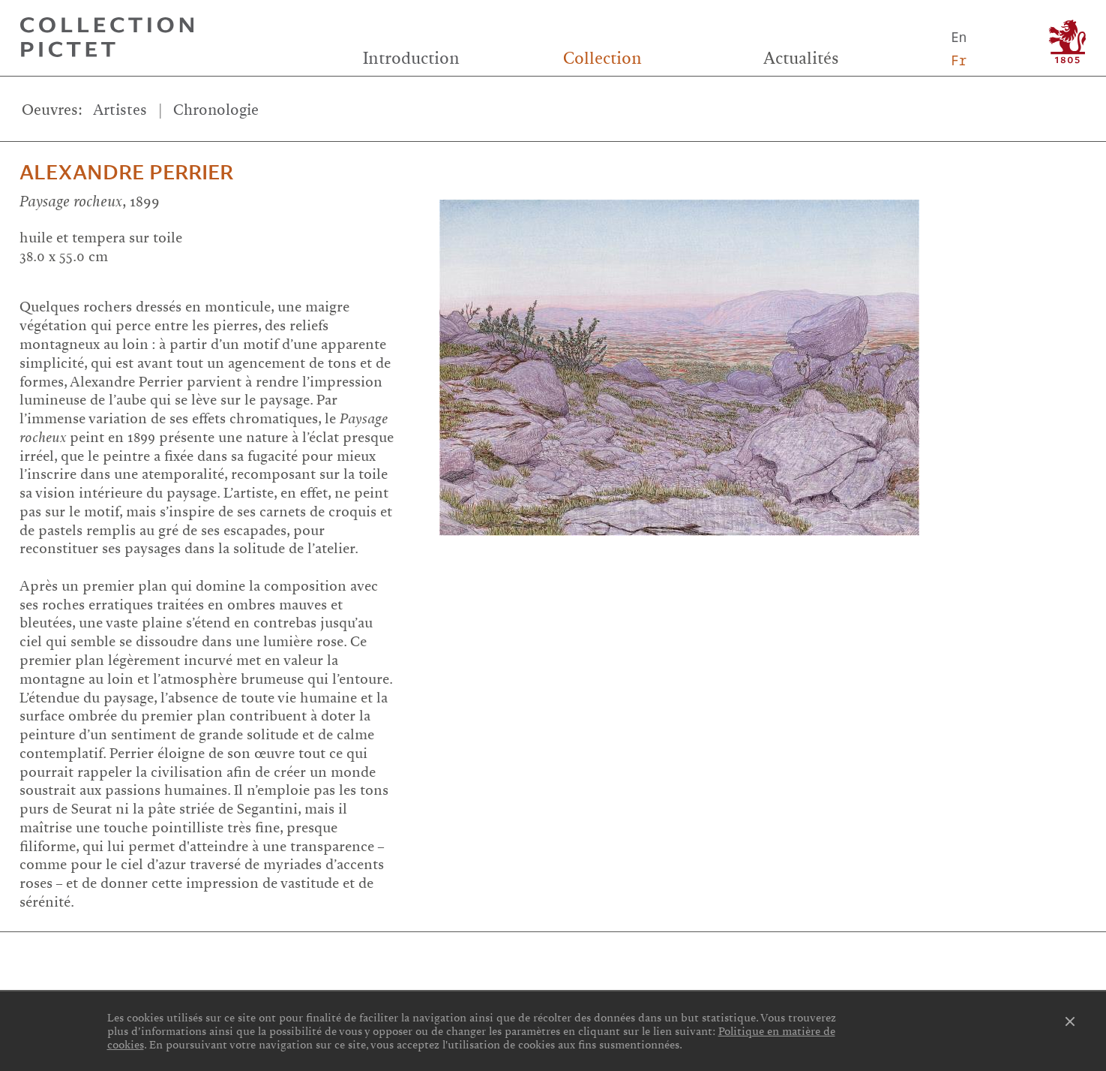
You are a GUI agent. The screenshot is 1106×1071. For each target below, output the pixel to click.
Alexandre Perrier (126, 172)
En (959, 37)
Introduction (411, 58)
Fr (959, 60)
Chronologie (216, 110)
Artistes (120, 110)
